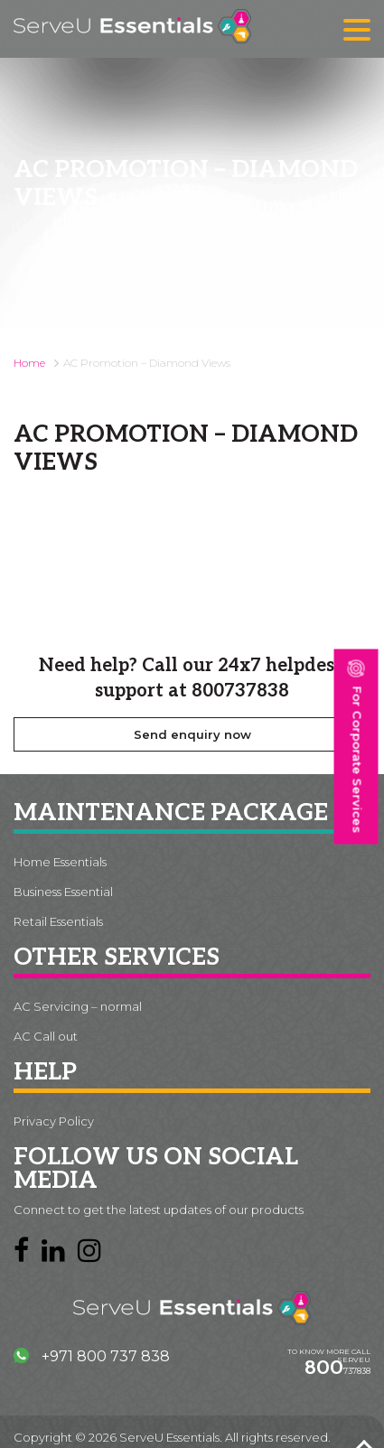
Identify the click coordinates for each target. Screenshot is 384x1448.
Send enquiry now (192, 734)
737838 (337, 1367)
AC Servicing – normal (78, 1007)
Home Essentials (60, 862)
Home (29, 362)
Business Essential (63, 892)
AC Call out (46, 1036)
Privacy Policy (54, 1121)
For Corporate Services (355, 746)
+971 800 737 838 (92, 1356)
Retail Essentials (58, 922)
